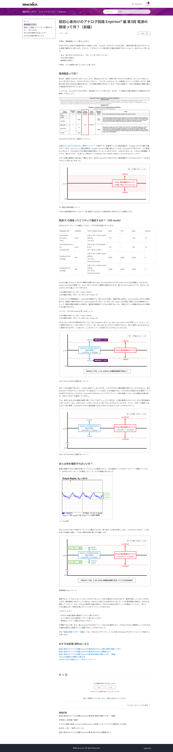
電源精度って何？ (30, 24)
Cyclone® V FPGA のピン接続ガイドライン (80, 146)
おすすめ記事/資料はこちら (34, 36)
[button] (147, 4)
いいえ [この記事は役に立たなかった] (110, 687)
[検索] (133, 11)
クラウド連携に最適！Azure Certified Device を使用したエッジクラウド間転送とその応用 (92, 724)
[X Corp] (63, 675)
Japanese (148, 748)
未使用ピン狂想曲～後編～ (69, 720)
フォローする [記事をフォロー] (144, 33)
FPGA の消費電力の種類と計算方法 (72, 657)
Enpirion (62, 11)
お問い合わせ (111, 698)
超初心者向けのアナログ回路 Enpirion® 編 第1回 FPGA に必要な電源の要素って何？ (90, 649)
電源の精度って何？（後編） (74, 632)
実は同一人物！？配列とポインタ (71, 728)
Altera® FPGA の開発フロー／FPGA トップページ (77, 659)
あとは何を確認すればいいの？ (35, 33)
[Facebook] (60, 675)
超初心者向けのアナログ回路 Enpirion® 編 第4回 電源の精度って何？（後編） (88, 654)
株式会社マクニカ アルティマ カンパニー (39, 11)
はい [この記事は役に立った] (99, 687)
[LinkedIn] (66, 675)
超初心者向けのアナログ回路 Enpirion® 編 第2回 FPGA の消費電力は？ (85, 651)
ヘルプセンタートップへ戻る (138, 705)
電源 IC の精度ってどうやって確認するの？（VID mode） (38, 28)
